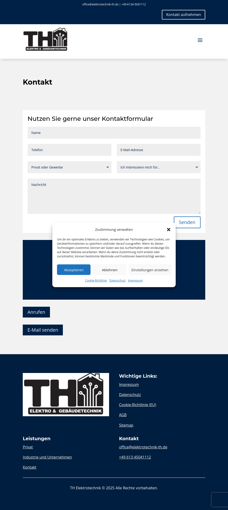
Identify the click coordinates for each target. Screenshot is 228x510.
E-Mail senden (42, 330)
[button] (168, 229)
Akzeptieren (74, 269)
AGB (122, 414)
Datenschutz (117, 280)
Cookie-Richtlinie (96, 280)
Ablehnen (110, 269)
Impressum (135, 280)
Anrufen (36, 312)
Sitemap (126, 425)
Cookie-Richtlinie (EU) (137, 404)
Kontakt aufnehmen (183, 14)
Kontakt (29, 467)
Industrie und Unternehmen (47, 457)
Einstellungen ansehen (149, 269)
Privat (28, 447)
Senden (187, 222)
